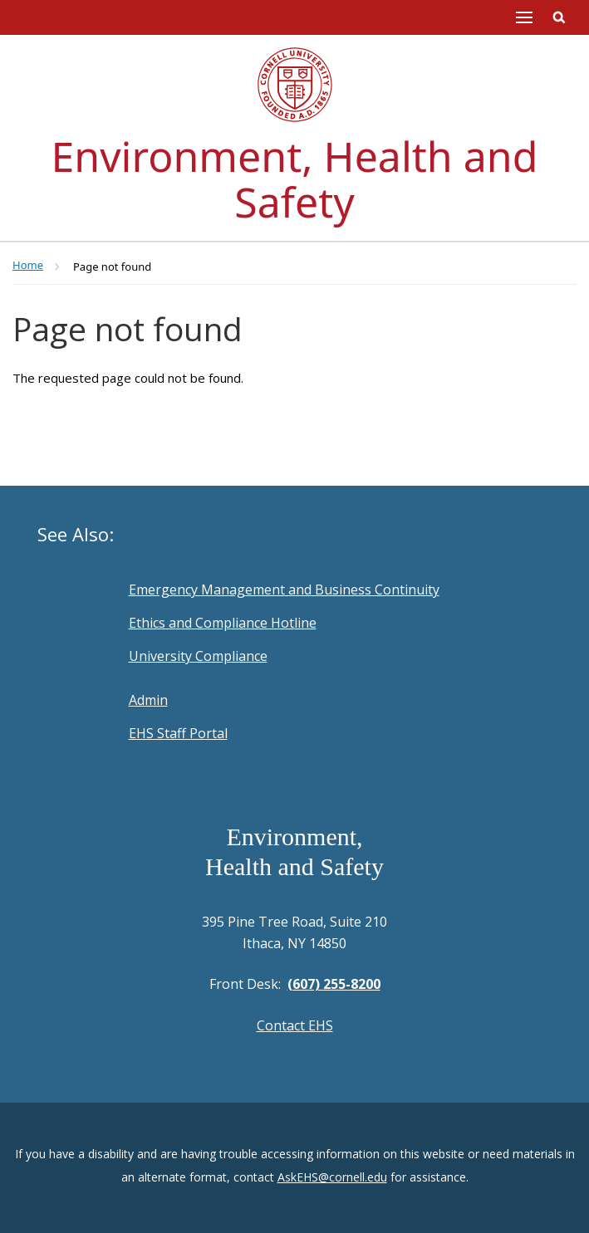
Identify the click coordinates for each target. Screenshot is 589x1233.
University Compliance (198, 656)
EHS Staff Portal (178, 733)
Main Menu (524, 17)
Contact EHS (295, 1025)
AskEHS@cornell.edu (332, 1177)
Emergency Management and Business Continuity (284, 589)
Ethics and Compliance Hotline (223, 623)
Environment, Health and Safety (295, 179)
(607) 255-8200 (333, 984)
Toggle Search (559, 17)
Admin (148, 700)
